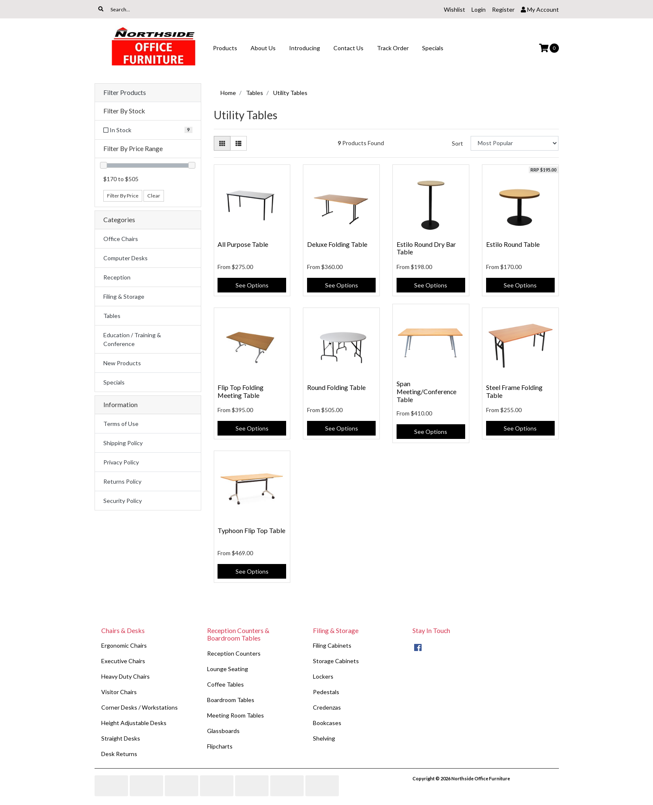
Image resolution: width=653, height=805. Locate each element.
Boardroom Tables (230, 699)
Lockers (323, 676)
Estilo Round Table (513, 244)
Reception (117, 277)
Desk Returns (119, 753)
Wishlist (454, 9)
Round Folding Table (336, 387)
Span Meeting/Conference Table (426, 391)
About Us (263, 47)
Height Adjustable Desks (133, 722)
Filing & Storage (123, 296)
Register (503, 9)
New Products (122, 363)
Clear (153, 195)
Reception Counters (234, 653)
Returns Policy (122, 481)
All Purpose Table (243, 244)
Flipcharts (220, 746)
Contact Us (348, 47)
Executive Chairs (123, 660)
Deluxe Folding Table (337, 244)
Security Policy (122, 500)
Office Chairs (120, 238)
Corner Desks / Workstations (139, 707)
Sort (457, 143)
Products (225, 47)
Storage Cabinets (336, 660)
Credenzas (327, 707)
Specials (432, 47)
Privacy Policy (121, 462)
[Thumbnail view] (222, 143)
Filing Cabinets (332, 645)
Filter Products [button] (124, 92)
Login (478, 9)
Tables (111, 315)
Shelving (324, 738)
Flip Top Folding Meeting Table (241, 391)
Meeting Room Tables (235, 715)
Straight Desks (120, 738)
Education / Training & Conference (132, 339)
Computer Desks (125, 257)
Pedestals (326, 691)
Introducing (304, 47)
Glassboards (223, 730)
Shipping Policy (123, 442)
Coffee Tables (225, 684)
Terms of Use (120, 423)
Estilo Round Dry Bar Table (426, 248)
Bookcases (327, 722)
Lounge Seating (227, 668)
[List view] (238, 143)
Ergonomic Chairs (124, 645)
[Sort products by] (515, 143)
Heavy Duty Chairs (125, 676)
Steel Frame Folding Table (514, 391)
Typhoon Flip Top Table (251, 530)
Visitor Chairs (119, 691)
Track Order (393, 47)
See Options (252, 285)
